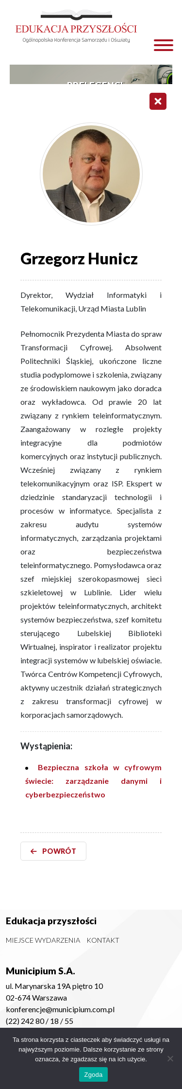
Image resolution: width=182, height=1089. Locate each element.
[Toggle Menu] (163, 45)
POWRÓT (53, 851)
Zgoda (93, 1074)
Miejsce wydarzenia (43, 940)
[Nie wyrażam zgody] (170, 1058)
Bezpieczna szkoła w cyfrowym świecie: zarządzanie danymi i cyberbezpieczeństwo (93, 780)
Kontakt (102, 940)
